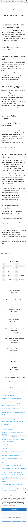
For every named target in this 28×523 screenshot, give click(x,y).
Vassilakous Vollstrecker (14, 309)
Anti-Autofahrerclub (14, 290)
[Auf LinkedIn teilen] (20, 267)
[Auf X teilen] (8, 264)
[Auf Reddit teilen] (8, 275)
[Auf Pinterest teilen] (8, 267)
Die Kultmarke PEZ (5, 424)
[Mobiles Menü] (14, 9)
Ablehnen (14, 513)
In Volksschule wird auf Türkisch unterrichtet (11, 465)
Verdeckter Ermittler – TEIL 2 (14, 348)
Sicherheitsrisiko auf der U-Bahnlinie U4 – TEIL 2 (14, 358)
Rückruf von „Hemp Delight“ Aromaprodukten (11, 398)
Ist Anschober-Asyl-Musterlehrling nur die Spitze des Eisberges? (14, 378)
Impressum (24, 521)
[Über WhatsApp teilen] (20, 279)
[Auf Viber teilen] (8, 271)
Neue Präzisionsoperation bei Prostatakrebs (11, 401)
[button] (26, 493)
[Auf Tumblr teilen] (20, 275)
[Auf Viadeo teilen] (8, 279)
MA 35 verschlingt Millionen (7, 395)
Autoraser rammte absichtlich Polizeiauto (10, 436)
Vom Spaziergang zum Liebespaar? (9, 444)
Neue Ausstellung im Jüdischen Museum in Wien (12, 451)
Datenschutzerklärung (6, 521)
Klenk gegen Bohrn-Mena (7, 429)
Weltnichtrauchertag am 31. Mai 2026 (9, 417)
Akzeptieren (14, 509)
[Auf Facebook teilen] (20, 264)
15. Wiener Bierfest (5, 427)
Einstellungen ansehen (14, 517)
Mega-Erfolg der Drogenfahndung (9, 477)
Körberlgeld (14, 368)
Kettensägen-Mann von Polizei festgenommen (11, 458)
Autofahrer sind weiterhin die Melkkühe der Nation (13, 329)
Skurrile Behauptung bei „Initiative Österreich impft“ (14, 339)
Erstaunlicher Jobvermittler (14, 300)
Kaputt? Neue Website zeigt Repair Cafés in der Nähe (13, 393)
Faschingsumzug (14, 319)
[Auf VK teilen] (20, 271)
